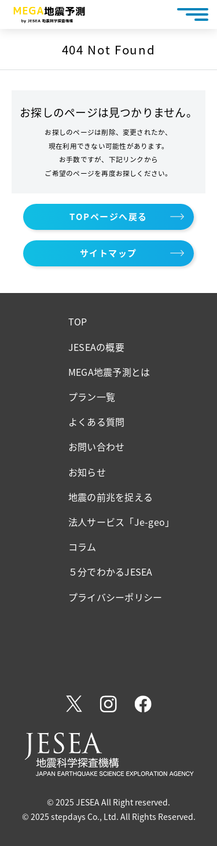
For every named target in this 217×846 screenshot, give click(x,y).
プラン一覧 (91, 397)
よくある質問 (96, 422)
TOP (77, 321)
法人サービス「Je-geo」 (121, 522)
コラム (82, 547)
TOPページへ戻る (108, 216)
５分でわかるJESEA (110, 571)
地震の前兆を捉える (110, 497)
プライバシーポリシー (115, 597)
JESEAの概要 (96, 347)
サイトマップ (108, 253)
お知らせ (87, 472)
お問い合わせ (96, 446)
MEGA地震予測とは (109, 372)
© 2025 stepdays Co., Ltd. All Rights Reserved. (109, 816)
